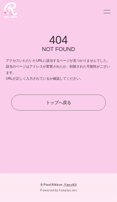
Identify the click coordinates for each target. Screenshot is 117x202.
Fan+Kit (70, 184)
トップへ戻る (58, 102)
